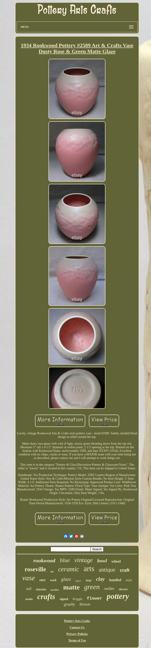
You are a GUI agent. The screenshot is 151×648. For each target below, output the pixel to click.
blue (65, 560)
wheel (116, 561)
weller (109, 588)
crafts (46, 596)
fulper (78, 580)
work (53, 580)
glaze (66, 579)
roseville (35, 569)
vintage (83, 560)
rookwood (44, 560)
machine (54, 590)
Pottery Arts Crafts (77, 621)
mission (41, 589)
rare (42, 580)
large (89, 580)
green (92, 587)
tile (52, 571)
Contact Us (77, 627)
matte (71, 587)
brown (85, 604)
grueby (69, 604)
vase (28, 578)
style (129, 580)
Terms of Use (77, 640)
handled (115, 580)
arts (89, 569)
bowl (102, 560)
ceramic (68, 569)
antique (107, 570)
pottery (118, 596)
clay (100, 579)
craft (124, 570)
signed (64, 599)
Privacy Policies (77, 634)
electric (123, 589)
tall (28, 589)
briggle (77, 599)
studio (29, 599)
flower (94, 598)
